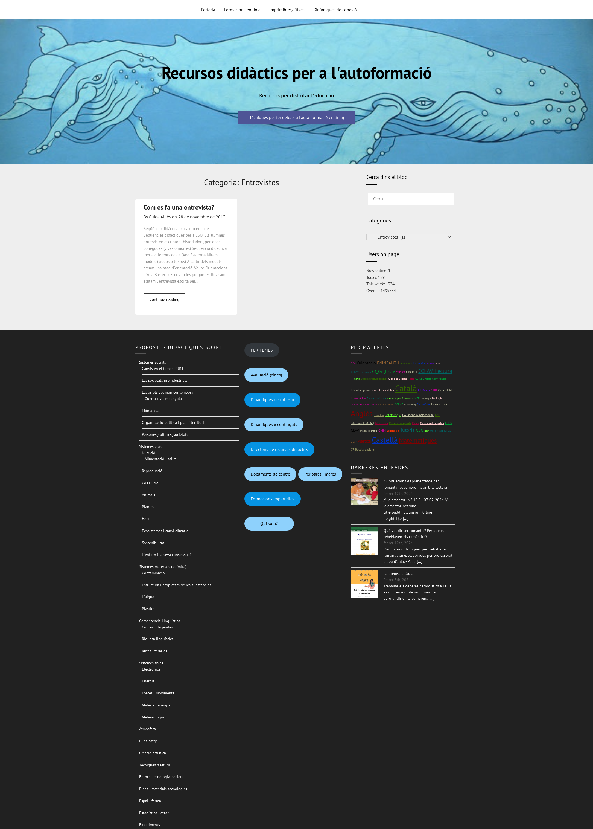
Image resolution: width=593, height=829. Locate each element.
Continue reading (164, 299)
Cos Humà (150, 482)
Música (400, 372)
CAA (353, 363)
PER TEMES (262, 350)
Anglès (362, 413)
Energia (148, 681)
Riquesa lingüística (158, 638)
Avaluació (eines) (266, 375)
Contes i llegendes (157, 627)
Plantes (148, 506)
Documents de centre (270, 474)
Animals (148, 494)
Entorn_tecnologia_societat (162, 776)
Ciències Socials (397, 379)
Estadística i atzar (154, 812)
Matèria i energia (156, 705)
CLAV (355, 430)
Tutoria (407, 430)
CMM (382, 430)
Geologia (426, 398)
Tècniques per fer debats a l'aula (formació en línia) (296, 117)
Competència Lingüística (159, 620)
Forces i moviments (158, 693)
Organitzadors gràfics (432, 423)
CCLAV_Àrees (386, 404)
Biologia (437, 398)
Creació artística (152, 752)
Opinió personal (404, 398)
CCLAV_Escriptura (361, 372)
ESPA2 (415, 423)
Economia (439, 404)
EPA (426, 430)
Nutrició (148, 452)
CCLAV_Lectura (435, 371)
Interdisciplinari (361, 390)
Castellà (385, 440)
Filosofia (419, 363)
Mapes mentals (368, 431)
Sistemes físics (151, 662)
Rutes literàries (154, 650)
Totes (411, 379)
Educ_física (381, 423)
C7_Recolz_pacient (362, 449)
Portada (208, 9)
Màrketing (410, 404)
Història (355, 379)
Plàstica (364, 441)
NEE (417, 398)
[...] (405, 518)
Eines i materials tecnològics (163, 788)
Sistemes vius (150, 446)
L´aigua (148, 596)
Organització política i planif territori (173, 422)
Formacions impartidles (272, 499)
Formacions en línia (242, 9)
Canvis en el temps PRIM (162, 368)
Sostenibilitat (153, 542)
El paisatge (148, 740)
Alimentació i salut (160, 458)
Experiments (149, 824)
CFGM (390, 398)
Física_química (376, 398)
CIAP (354, 442)
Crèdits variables (383, 390)
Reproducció (152, 470)
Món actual (151, 410)
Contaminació (153, 572)
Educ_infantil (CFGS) (362, 423)
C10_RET (411, 372)
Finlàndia (406, 363)
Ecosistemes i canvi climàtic (165, 530)
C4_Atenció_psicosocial (418, 415)
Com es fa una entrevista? (179, 207)
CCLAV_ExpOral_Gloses (364, 404)
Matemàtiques (418, 440)
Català (406, 388)
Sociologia (393, 431)
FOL (437, 415)
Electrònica (151, 669)
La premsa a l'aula (398, 573)
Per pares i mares (320, 474)
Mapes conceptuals (400, 423)
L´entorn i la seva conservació (167, 554)
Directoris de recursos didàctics (279, 449)
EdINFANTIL (388, 363)
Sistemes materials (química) (162, 566)
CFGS (448, 423)
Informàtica (358, 398)
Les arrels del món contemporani (169, 392)
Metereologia (153, 717)
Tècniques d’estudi (154, 765)
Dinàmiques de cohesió (335, 9)
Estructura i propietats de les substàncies (176, 584)
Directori (379, 415)
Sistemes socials (152, 362)
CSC (419, 430)
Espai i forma (150, 800)
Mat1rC (431, 363)
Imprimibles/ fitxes (287, 9)
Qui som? (269, 523)
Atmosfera (147, 728)
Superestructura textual (374, 379)
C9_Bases (424, 390)
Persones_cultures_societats (165, 434)
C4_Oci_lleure (383, 371)
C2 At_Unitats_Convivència (430, 379)
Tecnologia (393, 415)
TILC (438, 363)
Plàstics (148, 608)
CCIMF (399, 404)
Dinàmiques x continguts (274, 424)
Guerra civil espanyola (163, 398)
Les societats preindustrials (164, 380)
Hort (145, 518)
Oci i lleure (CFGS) (441, 431)
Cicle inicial (445, 390)
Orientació (366, 363)
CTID (434, 390)
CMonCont (423, 404)
